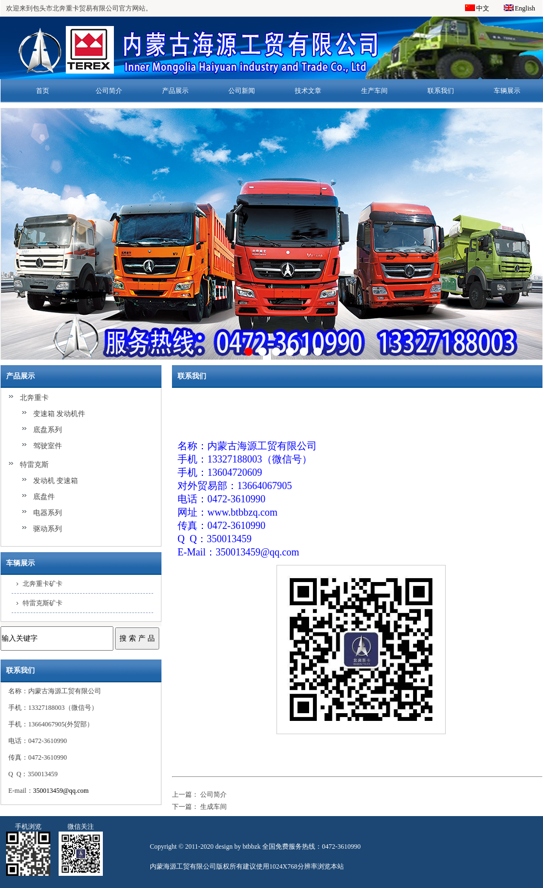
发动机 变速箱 (55, 480)
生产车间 (374, 91)
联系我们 (440, 91)
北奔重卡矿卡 (42, 584)
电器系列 (47, 512)
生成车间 (213, 807)
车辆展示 (507, 91)
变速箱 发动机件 (59, 413)
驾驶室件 (47, 446)
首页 (42, 91)
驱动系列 (47, 529)
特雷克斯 (34, 464)
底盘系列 (47, 429)
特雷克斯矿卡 (42, 603)
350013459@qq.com (61, 790)
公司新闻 (241, 91)
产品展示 (175, 91)
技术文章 (308, 91)
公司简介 (109, 91)
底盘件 (44, 496)
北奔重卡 (34, 397)
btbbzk (252, 846)
